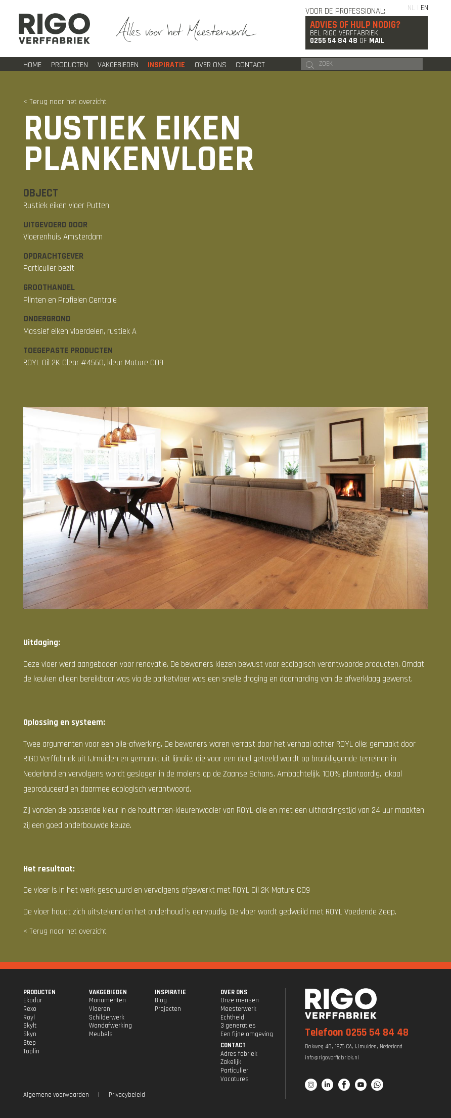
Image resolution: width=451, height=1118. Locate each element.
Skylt (29, 1026)
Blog (161, 1000)
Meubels (101, 1034)
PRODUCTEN (39, 992)
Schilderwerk (106, 1017)
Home (32, 65)
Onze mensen (239, 1000)
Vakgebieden (118, 65)
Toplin (31, 1051)
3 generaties (238, 1026)
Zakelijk (230, 1062)
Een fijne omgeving (246, 1034)
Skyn (29, 1034)
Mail (376, 40)
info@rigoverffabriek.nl (332, 1057)
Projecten (168, 1009)
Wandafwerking (110, 1026)
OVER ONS (233, 992)
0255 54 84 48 (333, 40)
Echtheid (232, 1017)
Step (29, 1043)
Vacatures (234, 1079)
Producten (69, 65)
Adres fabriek (238, 1054)
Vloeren (99, 1009)
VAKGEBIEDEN (108, 992)
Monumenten (107, 1000)
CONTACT (233, 1045)
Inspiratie (166, 65)
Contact (250, 65)
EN (424, 8)
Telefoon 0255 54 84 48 (357, 1032)
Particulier (234, 1070)
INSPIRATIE (170, 992)
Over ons (211, 65)
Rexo (29, 1009)
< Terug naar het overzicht (65, 102)
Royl (29, 1017)
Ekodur (32, 1000)
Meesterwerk (238, 1009)
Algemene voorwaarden (56, 1095)
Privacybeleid (127, 1095)
